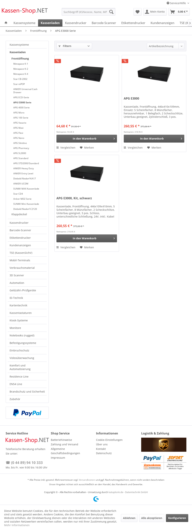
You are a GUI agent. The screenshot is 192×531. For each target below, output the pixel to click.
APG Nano (18, 138)
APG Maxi (18, 127)
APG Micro (18, 112)
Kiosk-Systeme (19, 320)
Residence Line (19, 376)
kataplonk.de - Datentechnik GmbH (128, 492)
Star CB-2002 (20, 79)
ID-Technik (16, 298)
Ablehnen (129, 518)
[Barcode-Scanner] (104, 22)
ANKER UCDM (20, 183)
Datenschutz (104, 453)
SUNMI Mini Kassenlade (26, 203)
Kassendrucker (19, 222)
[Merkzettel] (138, 12)
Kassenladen (18, 52)
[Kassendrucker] (75, 22)
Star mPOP (19, 84)
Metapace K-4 (20, 74)
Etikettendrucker (20, 237)
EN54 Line (16, 384)
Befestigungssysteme (23, 343)
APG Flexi (18, 132)
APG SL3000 (19, 153)
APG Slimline (20, 143)
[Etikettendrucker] (133, 22)
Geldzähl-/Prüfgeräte (23, 290)
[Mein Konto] (155, 12)
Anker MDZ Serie (22, 198)
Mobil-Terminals (20, 260)
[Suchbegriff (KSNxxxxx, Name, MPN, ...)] (89, 12)
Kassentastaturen (21, 313)
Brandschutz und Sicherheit (27, 391)
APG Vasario (19, 122)
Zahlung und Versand (64, 444)
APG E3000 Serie (22, 102)
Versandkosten (87, 479)
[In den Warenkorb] (86, 139)
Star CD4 (18, 193)
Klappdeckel (19, 214)
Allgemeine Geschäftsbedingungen (65, 451)
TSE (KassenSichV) (21, 253)
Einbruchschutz (19, 350)
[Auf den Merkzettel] (87, 147)
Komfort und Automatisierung (20, 367)
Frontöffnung (20, 58)
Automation (17, 283)
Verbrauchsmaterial (22, 268)
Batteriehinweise (61, 440)
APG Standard (20, 158)
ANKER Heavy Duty (23, 168)
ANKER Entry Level (23, 173)
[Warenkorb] (179, 12)
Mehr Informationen (17, 525)
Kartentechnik (18, 305)
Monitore (15, 328)
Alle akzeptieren (151, 518)
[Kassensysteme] (24, 22)
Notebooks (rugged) (22, 335)
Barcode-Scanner (20, 230)
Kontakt (101, 449)
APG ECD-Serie (21, 97)
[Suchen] (111, 12)
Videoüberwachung (22, 358)
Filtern (64, 46)
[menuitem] (89, 12)
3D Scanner (17, 275)
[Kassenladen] (50, 22)
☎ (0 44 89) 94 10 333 (24, 462)
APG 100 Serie (20, 117)
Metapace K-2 (20, 68)
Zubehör (15, 399)
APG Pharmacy (21, 148)
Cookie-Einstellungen (109, 440)
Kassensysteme (19, 44)
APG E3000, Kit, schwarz (74, 198)
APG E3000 (131, 98)
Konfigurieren (177, 518)
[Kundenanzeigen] (162, 22)
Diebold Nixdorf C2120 (25, 209)
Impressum (58, 457)
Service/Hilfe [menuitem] (177, 3)
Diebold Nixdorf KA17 (24, 178)
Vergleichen (65, 147)
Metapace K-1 (20, 63)
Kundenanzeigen (20, 245)
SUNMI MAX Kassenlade (26, 188)
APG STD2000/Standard (26, 163)
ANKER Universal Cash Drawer (25, 91)
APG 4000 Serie (21, 107)
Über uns (102, 444)
